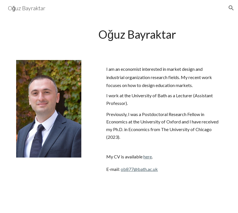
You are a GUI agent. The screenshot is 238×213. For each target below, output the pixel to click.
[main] (136, 34)
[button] (231, 8)
